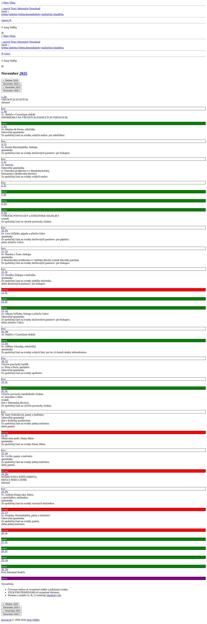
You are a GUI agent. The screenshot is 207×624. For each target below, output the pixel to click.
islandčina (58, 14)
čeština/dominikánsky (29, 14)
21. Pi (4, 435)
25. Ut (4, 512)
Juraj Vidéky (33, 619)
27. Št (4, 542)
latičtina (13, 14)
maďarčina (46, 14)
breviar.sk (6, 619)
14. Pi (4, 301)
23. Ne (4, 474)
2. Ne (4, 111)
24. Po (4, 491)
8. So (4, 203)
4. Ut (3, 144)
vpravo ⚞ (6, 20)
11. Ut (4, 251)
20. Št (4, 391)
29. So (4, 560)
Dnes (6, 2)
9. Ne (4, 212)
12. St (4, 272)
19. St (4, 382)
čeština (4, 14)
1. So (4, 96)
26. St (4, 533)
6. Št (3, 185)
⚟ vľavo (5, 53)
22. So (4, 453)
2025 (23, 73)
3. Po (4, 126)
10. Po (4, 230)
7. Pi (3, 194)
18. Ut (4, 361)
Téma (12, 2)
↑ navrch (5, 8)
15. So (4, 310)
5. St (3, 162)
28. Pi (4, 551)
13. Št (4, 292)
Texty (14, 8)
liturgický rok (54, 595)
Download (34, 8)
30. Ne (4, 569)
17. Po (4, 343)
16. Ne (4, 331)
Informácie (23, 8)
